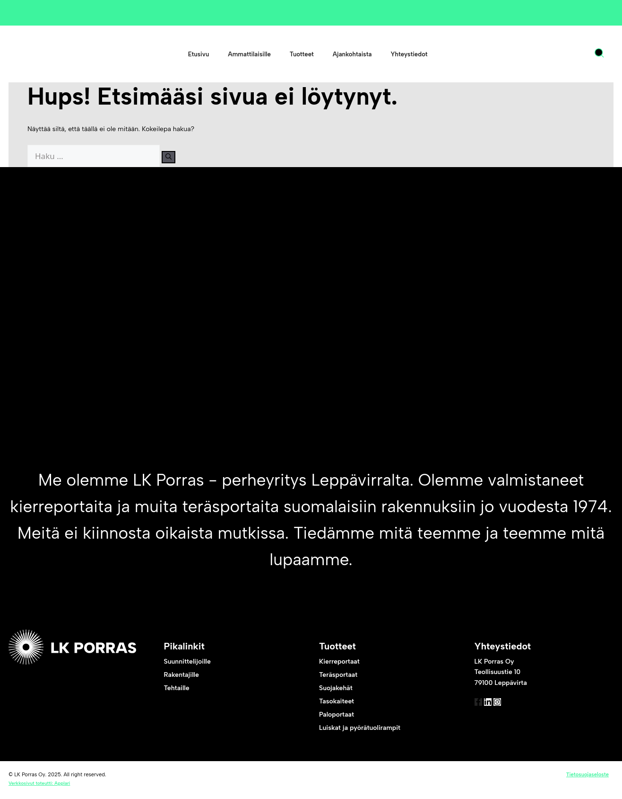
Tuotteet (302, 54)
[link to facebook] (483, 708)
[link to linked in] (501, 708)
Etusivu (198, 54)
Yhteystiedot (408, 54)
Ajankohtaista (352, 54)
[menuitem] (568, 54)
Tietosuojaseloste (587, 776)
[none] (573, 54)
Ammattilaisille (249, 54)
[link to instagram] (520, 708)
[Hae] (175, 157)
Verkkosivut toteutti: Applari (39, 785)
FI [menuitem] (565, 54)
